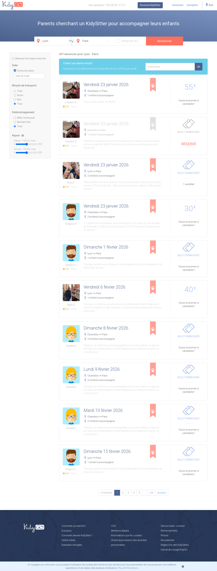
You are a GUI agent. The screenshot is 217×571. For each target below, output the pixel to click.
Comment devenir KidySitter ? (77, 535)
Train (18, 91)
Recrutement (167, 540)
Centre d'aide (68, 540)
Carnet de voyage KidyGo (174, 549)
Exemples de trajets (72, 545)
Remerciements (169, 530)
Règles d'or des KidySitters (175, 545)
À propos (67, 530)
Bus (17, 99)
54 (151, 492)
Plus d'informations (128, 568)
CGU (113, 526)
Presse (164, 535)
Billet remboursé (24, 117)
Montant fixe (22, 122)
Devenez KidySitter (150, 5)
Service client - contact (173, 526)
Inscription (192, 5)
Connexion (177, 5)
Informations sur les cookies (126, 535)
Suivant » (162, 492)
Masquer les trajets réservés (29, 58)
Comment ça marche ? (74, 526)
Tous (18, 103)
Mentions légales (120, 530)
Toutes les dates (24, 70)
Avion (18, 95)
